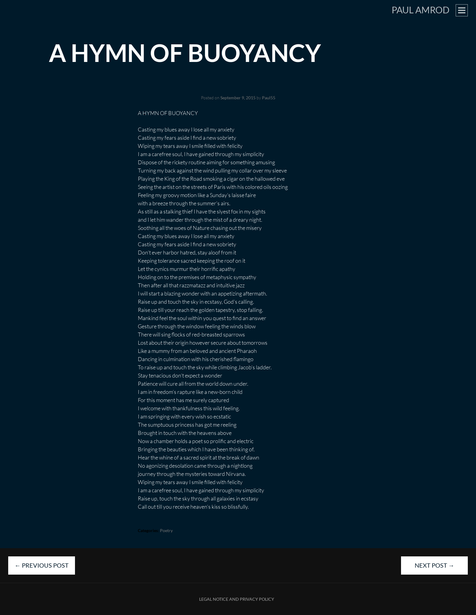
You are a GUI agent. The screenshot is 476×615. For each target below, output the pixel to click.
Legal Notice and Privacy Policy (236, 599)
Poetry (166, 530)
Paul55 (268, 97)
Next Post (434, 565)
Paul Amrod (421, 9)
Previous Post (42, 565)
